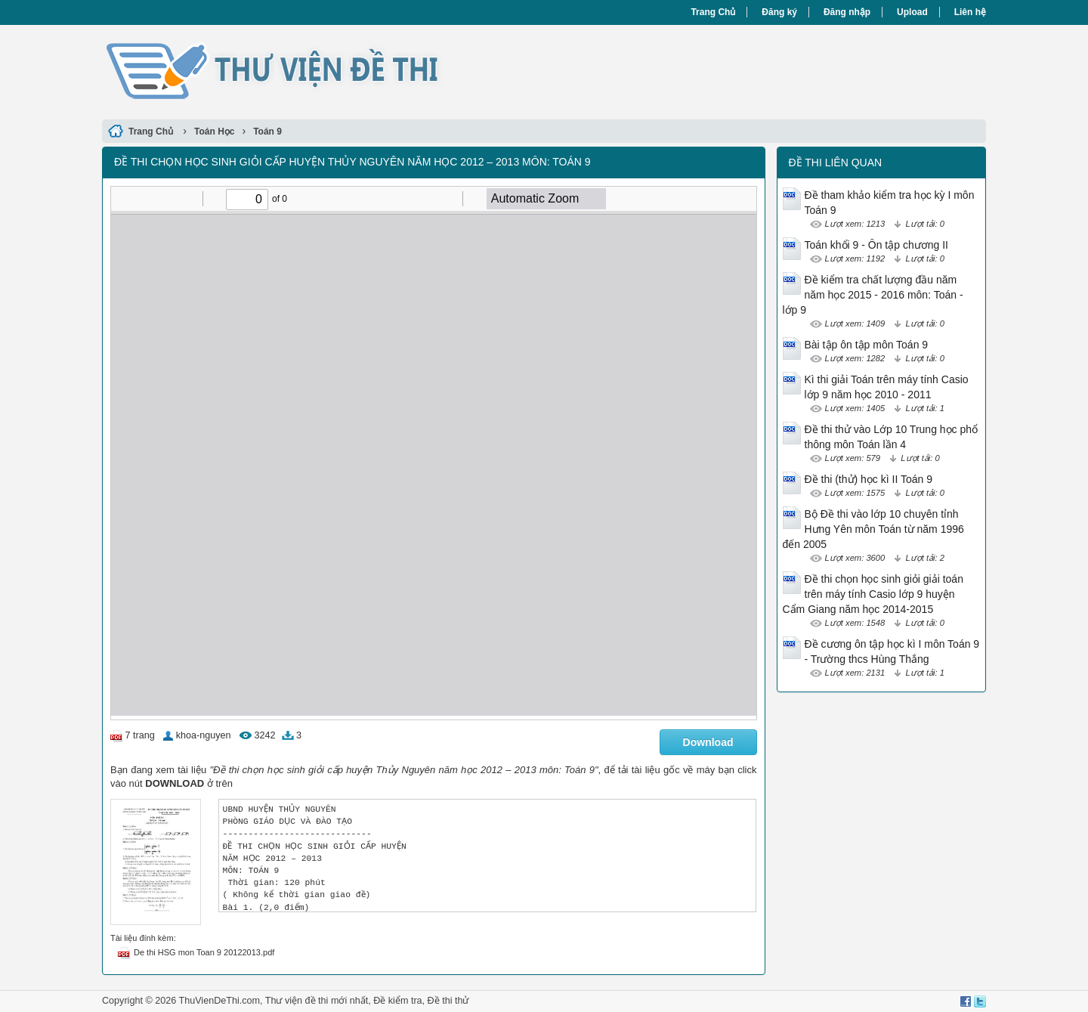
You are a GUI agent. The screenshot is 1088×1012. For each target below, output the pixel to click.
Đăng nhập (847, 12)
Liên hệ (970, 12)
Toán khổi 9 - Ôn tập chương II (876, 245)
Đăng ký (779, 12)
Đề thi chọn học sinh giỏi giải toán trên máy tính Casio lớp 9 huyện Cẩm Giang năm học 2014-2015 (873, 594)
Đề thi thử (448, 1000)
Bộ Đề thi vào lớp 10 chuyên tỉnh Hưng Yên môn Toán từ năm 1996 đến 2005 (873, 529)
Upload (912, 12)
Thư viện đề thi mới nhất (316, 1000)
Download (708, 742)
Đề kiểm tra (397, 1000)
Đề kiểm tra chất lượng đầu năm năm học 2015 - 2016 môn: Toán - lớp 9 (873, 295)
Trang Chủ (713, 12)
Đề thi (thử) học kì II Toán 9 (868, 479)
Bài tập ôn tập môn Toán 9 (867, 345)
